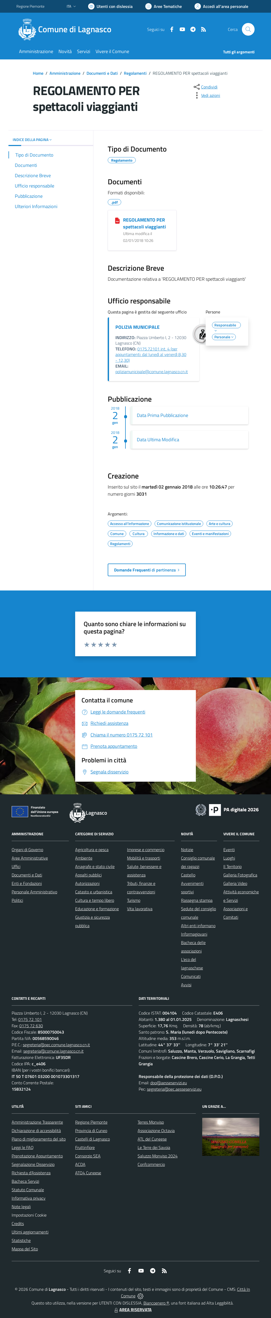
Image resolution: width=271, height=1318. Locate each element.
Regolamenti (135, 73)
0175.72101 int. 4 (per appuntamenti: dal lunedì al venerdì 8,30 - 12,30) (150, 354)
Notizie (187, 849)
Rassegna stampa (197, 900)
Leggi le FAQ (23, 1147)
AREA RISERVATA (132, 1309)
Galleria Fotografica (240, 875)
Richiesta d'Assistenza (31, 1173)
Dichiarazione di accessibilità (36, 1130)
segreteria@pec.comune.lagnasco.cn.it (56, 1045)
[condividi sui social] (205, 87)
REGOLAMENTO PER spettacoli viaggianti (144, 223)
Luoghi (229, 858)
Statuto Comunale (28, 1189)
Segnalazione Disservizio (33, 1164)
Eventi (229, 849)
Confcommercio (151, 1164)
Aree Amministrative (30, 858)
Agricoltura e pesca (92, 849)
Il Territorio (232, 866)
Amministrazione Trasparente (37, 1122)
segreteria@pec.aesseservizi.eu (174, 1089)
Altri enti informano (198, 925)
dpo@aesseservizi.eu (168, 1083)
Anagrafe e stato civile (95, 866)
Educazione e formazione (97, 909)
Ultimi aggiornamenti (30, 1232)
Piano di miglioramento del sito (39, 1139)
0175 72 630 (31, 1025)
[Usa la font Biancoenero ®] (110, 6)
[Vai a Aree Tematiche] (163, 6)
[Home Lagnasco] (67, 29)
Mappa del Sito (25, 1249)
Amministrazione (64, 73)
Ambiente (83, 858)
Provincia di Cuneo (91, 1130)
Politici (17, 900)
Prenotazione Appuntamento (37, 1156)
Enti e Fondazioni (27, 883)
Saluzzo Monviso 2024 (158, 1156)
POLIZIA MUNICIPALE (137, 327)
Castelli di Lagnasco (92, 1139)
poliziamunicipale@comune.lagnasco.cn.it (151, 371)
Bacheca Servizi (25, 1181)
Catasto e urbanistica (93, 892)
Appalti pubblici (88, 875)
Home (38, 73)
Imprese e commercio (145, 849)
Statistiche (21, 1240)
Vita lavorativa (139, 909)
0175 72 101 (30, 1019)
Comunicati (191, 976)
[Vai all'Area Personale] (221, 6)
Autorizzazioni (87, 883)
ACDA (80, 1164)
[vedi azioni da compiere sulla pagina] (206, 95)
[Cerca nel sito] (248, 29)
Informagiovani (194, 934)
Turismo (133, 900)
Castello (188, 875)
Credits (18, 1223)
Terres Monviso (151, 1122)
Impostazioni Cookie (29, 1215)
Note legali (21, 1206)
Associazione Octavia (156, 1130)
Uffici (16, 866)
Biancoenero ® (156, 1303)
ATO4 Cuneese (88, 1173)
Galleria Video (235, 883)
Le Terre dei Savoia (154, 1147)
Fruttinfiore (85, 1147)
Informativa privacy (29, 1198)
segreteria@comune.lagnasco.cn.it (53, 1051)
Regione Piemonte (91, 1122)
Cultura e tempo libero (94, 900)
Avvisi (186, 985)
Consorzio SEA (88, 1156)
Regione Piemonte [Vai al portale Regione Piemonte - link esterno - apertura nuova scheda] (30, 6)
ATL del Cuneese (152, 1139)
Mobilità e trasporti (143, 858)
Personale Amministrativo (34, 892)
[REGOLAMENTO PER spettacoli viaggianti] (117, 220)
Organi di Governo (27, 849)
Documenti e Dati (102, 73)
